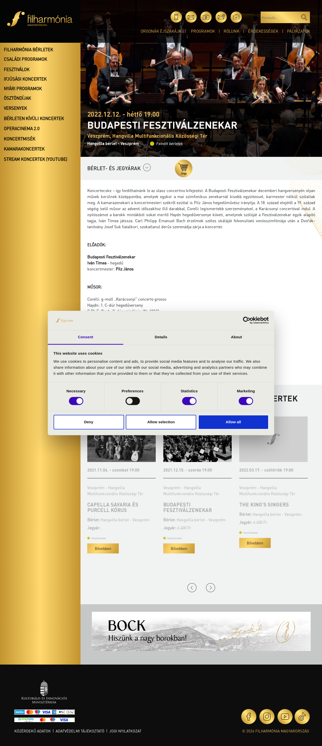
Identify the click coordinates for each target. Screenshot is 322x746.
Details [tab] (161, 337)
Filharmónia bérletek (28, 49)
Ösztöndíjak (17, 98)
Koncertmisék (19, 139)
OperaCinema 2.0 (21, 128)
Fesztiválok (16, 69)
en (251, 17)
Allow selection (161, 422)
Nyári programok (23, 88)
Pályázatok (298, 31)
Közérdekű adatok (32, 730)
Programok (203, 31)
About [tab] (236, 337)
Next (210, 587)
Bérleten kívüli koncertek (34, 118)
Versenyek (15, 108)
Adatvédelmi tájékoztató (80, 730)
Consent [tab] (85, 337)
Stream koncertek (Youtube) (35, 159)
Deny (88, 422)
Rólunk (231, 31)
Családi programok (25, 59)
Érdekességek (263, 31)
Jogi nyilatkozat (125, 730)
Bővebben (103, 548)
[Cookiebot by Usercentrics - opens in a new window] (247, 320)
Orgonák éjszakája (161, 31)
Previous (191, 587)
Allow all (233, 422)
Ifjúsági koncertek (25, 79)
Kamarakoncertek (24, 149)
